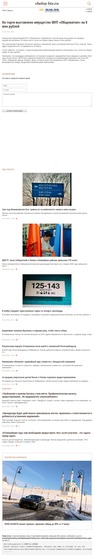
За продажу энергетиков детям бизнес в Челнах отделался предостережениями (39, 377)
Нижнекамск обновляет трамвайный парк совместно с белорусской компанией (38, 361)
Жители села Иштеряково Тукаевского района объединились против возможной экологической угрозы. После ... (45, 214)
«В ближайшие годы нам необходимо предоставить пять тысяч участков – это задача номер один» (46, 434)
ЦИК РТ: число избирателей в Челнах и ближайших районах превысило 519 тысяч (39, 260)
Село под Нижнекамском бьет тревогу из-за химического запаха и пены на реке (39, 209)
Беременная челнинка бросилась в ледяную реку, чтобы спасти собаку (34, 330)
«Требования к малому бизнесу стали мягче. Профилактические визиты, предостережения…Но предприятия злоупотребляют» (39, 395)
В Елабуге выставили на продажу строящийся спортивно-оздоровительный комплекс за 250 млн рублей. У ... (46, 316)
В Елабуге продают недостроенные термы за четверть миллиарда (32, 310)
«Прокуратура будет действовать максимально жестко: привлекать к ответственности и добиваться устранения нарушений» (47, 414)
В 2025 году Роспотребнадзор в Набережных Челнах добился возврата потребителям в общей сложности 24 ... (46, 351)
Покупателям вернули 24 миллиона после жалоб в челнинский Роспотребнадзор (39, 346)
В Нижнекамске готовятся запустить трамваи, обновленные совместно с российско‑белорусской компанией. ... (42, 366)
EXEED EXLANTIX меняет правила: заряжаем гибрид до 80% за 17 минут (37, 523)
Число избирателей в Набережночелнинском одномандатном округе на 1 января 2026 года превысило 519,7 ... (44, 265)
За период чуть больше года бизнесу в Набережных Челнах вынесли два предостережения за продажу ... (46, 381)
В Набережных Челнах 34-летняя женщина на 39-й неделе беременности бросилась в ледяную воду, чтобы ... (47, 335)
